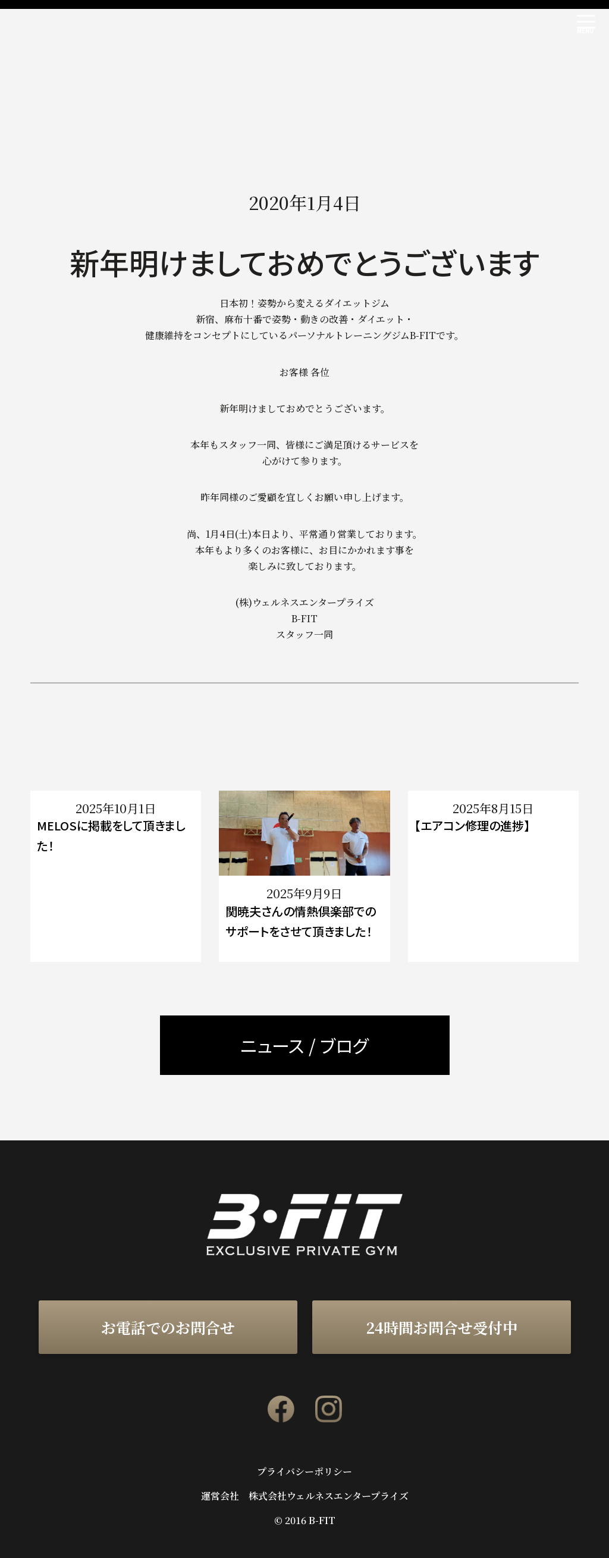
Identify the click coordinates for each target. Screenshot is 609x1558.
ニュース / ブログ (304, 1045)
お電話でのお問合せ (168, 1327)
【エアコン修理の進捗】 (472, 825)
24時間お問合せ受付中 (441, 1327)
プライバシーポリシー (304, 1472)
